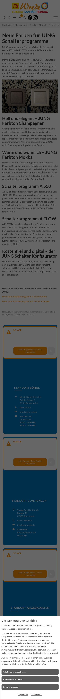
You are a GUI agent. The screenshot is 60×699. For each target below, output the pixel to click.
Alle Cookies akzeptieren (14, 672)
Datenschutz (36, 694)
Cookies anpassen (11, 687)
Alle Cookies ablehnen (13, 679)
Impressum (23, 694)
